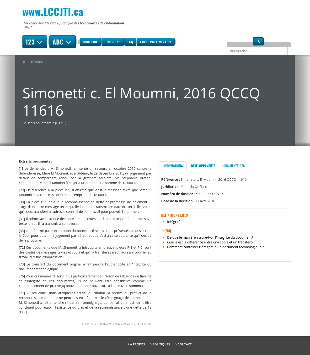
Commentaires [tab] (234, 165)
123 (35, 41)
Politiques (161, 344)
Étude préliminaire (155, 41)
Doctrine (90, 41)
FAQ (130, 41)
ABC (63, 41)
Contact (185, 344)
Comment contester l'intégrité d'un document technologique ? (215, 247)
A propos (137, 344)
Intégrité (173, 221)
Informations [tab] (172, 165)
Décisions (113, 41)
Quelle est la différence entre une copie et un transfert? (210, 242)
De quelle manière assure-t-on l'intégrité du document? (210, 237)
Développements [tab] (203, 165)
